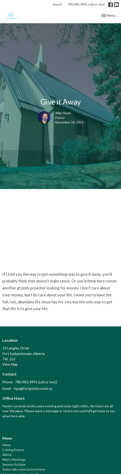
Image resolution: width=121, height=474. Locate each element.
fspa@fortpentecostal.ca (32, 388)
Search (57, 4)
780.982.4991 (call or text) (86, 4)
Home (6, 445)
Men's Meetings (14, 459)
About (7, 455)
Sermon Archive (13, 464)
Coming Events (13, 450)
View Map (10, 364)
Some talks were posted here (23, 469)
